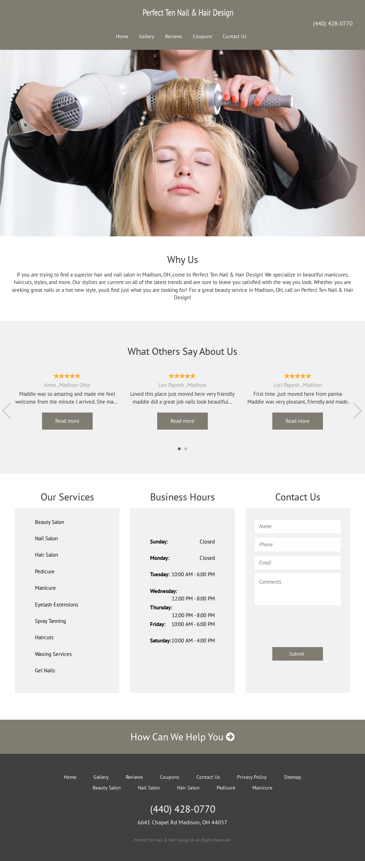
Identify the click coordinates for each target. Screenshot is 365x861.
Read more (67, 421)
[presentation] (309, 622)
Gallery (146, 36)
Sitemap (292, 777)
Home (122, 36)
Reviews (173, 36)
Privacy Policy (252, 777)
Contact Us (234, 36)
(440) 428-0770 (333, 23)
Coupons (202, 36)
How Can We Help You (182, 736)
